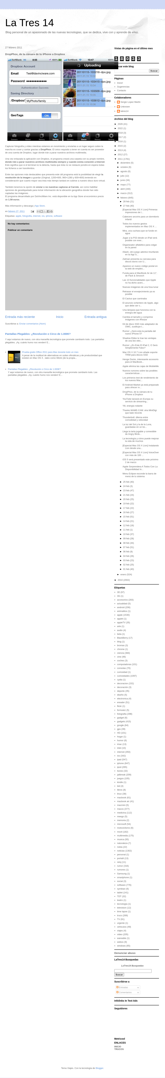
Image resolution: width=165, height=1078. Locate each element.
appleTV (121, 622)
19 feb (126, 503)
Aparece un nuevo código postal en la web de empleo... (140, 267)
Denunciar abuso (124, 952)
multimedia (122, 835)
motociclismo (123, 828)
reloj (119, 862)
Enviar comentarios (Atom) (32, 323)
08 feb (126, 543)
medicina (121, 812)
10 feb (126, 534)
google (120, 725)
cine (119, 656)
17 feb (126, 508)
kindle (120, 782)
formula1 (121, 710)
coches (120, 660)
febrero (124, 197)
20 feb (126, 499)
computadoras (124, 664)
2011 (120, 159)
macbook (121, 797)
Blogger (99, 1068)
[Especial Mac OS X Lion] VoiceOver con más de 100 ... (141, 453)
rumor (120, 866)
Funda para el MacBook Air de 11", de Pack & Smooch (140, 274)
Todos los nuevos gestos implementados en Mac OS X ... (140, 225)
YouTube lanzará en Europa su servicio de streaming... (138, 400)
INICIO (117, 1046)
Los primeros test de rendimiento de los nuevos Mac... (140, 379)
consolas (121, 668)
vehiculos (121, 926)
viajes (120, 930)
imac (119, 744)
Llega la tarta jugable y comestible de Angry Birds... (139, 432)
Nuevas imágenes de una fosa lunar (140, 287)
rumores (121, 869)
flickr (119, 706)
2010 (120, 580)
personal (121, 854)
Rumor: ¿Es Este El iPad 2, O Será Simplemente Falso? (140, 346)
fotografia (27, 216)
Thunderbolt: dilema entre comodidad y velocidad (135, 418)
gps (119, 729)
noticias (121, 850)
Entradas (122, 987)
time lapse (122, 911)
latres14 (124, 111)
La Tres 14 (29, 22)
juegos (120, 778)
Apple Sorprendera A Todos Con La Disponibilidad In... (140, 468)
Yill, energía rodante (132, 405)
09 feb (126, 538)
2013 (120, 150)
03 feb (126, 560)
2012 (120, 154)
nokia (119, 847)
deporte (121, 691)
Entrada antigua (96, 317)
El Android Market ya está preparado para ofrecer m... (141, 386)
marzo (123, 193)
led (118, 786)
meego (120, 816)
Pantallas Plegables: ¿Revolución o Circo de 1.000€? (38, 333)
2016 (120, 141)
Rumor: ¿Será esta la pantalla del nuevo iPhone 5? (139, 332)
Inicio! (120, 83)
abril (122, 189)
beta (119, 634)
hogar (120, 736)
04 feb (126, 556)
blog (119, 641)
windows (121, 945)
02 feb (126, 564)
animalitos (122, 611)
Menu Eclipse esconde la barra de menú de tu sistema (139, 475)
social (120, 881)
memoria (121, 820)
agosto (124, 171)
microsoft (121, 824)
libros (119, 789)
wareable (121, 938)
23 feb (126, 490)
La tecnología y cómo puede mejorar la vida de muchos (141, 440)
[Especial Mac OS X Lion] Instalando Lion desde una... (141, 447)
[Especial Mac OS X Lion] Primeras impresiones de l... (140, 211)
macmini (121, 805)
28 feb (126, 201)
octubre (124, 167)
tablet (120, 892)
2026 (120, 124)
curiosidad (122, 672)
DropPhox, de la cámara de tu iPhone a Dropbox (137, 393)
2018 (120, 133)
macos (120, 809)
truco (119, 915)
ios (43, 216)
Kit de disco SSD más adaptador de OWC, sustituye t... (140, 325)
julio (122, 176)
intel (119, 748)
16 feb (126, 512)
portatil (120, 858)
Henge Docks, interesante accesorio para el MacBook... (140, 360)
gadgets (121, 721)
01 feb (126, 569)
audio (120, 630)
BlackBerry (122, 638)
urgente (121, 923)
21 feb (126, 495)
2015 (120, 146)
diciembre (125, 162)
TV (118, 919)
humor (120, 740)
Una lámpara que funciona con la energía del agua (139, 311)
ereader (121, 702)
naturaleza (122, 843)
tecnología (122, 904)
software (58, 216)
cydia (119, 679)
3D (118, 592)
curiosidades (123, 676)
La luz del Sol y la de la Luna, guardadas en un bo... (137, 425)
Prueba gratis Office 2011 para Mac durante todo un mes (50, 352)
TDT (119, 896)
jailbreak (121, 774)
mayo (123, 184)
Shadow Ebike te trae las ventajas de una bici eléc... (139, 339)
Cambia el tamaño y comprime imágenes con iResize (138, 318)
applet (120, 618)
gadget (120, 717)
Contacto (121, 90)
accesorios (122, 599)
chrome (120, 649)
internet (36, 216)
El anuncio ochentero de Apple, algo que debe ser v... (140, 304)
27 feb (126, 205)
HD (118, 733)
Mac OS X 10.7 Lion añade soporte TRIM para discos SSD (140, 353)
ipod (119, 767)
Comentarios (124, 992)
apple (18, 216)
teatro (120, 900)
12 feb (126, 525)
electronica (122, 698)
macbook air (123, 801)
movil (119, 831)
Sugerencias (123, 86)
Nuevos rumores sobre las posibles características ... (140, 372)
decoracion (122, 683)
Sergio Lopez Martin (130, 102)
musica (120, 839)
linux (119, 793)
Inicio (59, 317)
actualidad (122, 603)
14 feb (126, 521)
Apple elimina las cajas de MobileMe (141, 366)
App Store (40, 205)
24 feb (126, 486)
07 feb (126, 547)
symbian (121, 888)
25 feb (126, 482)
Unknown (125, 106)
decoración (122, 687)
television (121, 907)
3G (118, 596)
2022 (120, 128)
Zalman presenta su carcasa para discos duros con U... (139, 260)
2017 (120, 137)
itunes (120, 771)
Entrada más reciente (20, 317)
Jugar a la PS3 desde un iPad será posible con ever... (140, 239)
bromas (120, 645)
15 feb (126, 516)
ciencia (120, 653)
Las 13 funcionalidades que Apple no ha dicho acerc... (139, 281)
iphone (49, 216)
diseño (120, 694)
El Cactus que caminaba (135, 298)
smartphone (123, 877)
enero (123, 574)
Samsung (121, 873)
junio (123, 180)
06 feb (126, 551)
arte (119, 626)
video (119, 934)
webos (120, 942)
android (120, 607)
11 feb (126, 529)
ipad (119, 759)
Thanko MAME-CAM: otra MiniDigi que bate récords (140, 411)
